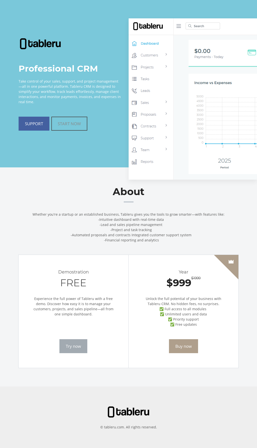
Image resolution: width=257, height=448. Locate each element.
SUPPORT (34, 123)
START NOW (69, 123)
